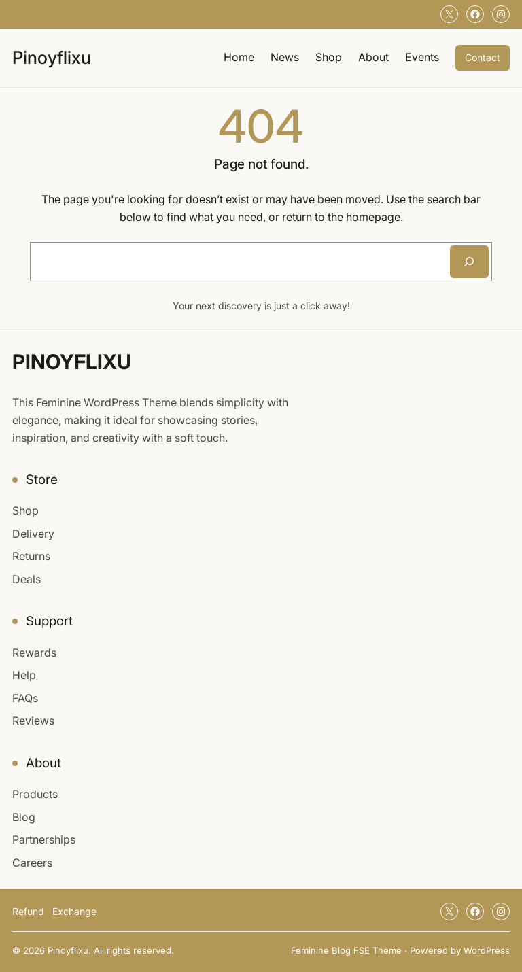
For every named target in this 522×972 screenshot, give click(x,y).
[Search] (469, 261)
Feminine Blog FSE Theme (346, 950)
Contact (482, 57)
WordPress (487, 950)
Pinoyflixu (51, 57)
